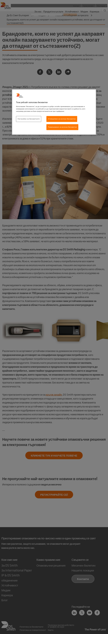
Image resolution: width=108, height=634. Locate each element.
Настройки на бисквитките (29, 119)
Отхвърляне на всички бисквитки (62, 119)
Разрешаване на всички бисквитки (62, 127)
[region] (54, 112)
